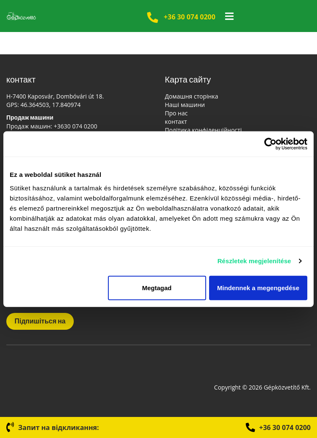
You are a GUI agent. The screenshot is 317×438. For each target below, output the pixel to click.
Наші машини (185, 105)
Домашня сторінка (191, 96)
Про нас (176, 113)
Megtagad (157, 287)
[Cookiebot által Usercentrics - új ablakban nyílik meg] (270, 144)
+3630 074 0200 (75, 126)
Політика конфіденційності (203, 130)
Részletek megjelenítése (254, 260)
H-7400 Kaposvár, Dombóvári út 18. (55, 96)
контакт (176, 122)
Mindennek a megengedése (258, 287)
